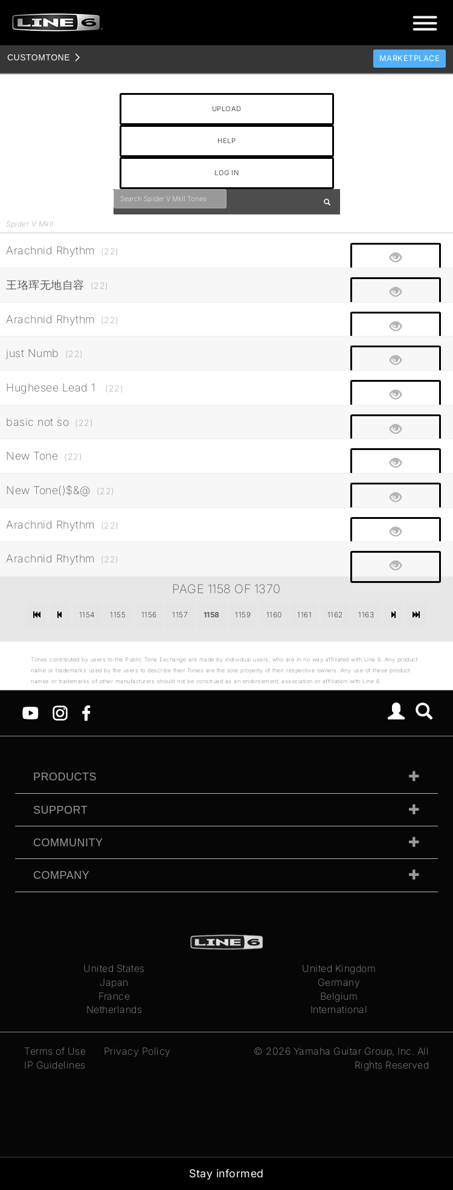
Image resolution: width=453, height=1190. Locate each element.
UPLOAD (227, 109)
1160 (274, 614)
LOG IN (226, 173)
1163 (366, 614)
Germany (339, 982)
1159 (243, 614)
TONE (38, 57)
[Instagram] (60, 712)
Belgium (339, 996)
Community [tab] (68, 843)
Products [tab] (65, 777)
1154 (87, 614)
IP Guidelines (55, 1065)
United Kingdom (339, 968)
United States (114, 968)
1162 (335, 614)
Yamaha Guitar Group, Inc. (354, 1051)
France (114, 996)
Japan (114, 982)
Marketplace (409, 58)
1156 (149, 614)
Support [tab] (60, 810)
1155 (118, 614)
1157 (180, 614)
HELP (226, 141)
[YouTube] (30, 712)
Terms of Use (55, 1051)
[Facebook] (86, 712)
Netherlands (114, 1009)
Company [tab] (61, 875)
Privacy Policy (137, 1051)
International (339, 1009)
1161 (304, 614)
